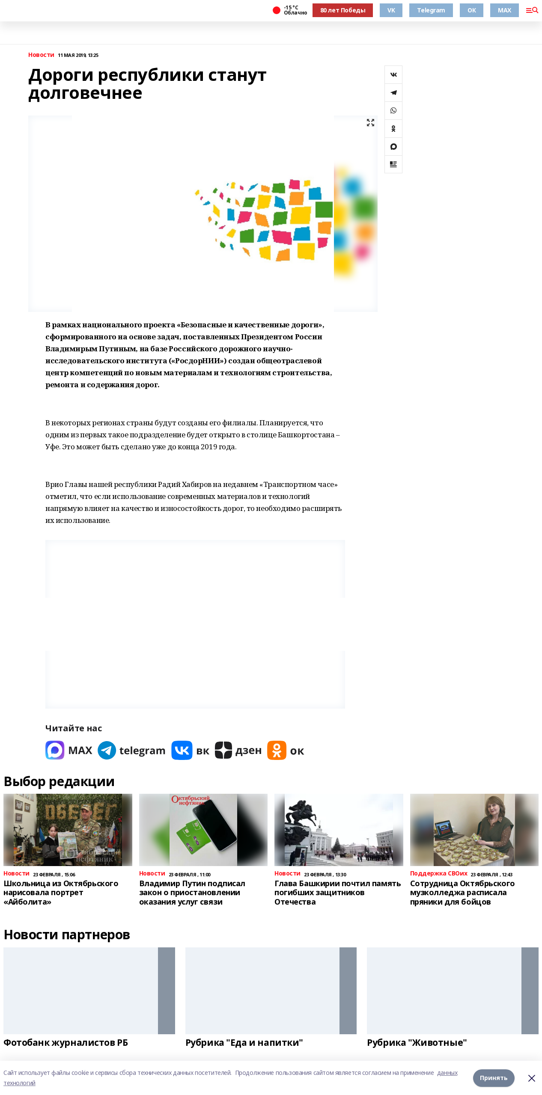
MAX (504, 10)
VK (391, 10)
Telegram (431, 10)
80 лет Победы (343, 10)
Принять (494, 1078)
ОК (472, 10)
